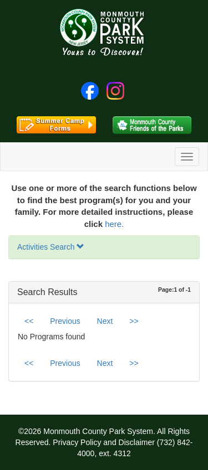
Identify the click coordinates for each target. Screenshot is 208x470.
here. (114, 224)
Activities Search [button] (50, 246)
